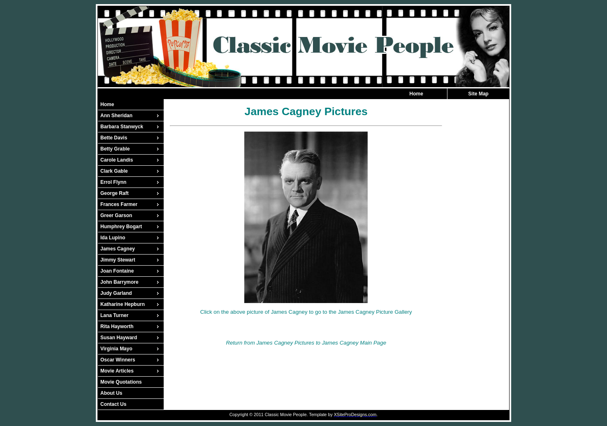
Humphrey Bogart (121, 226)
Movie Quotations (121, 382)
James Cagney (117, 249)
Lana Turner (114, 315)
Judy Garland (116, 293)
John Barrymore (119, 282)
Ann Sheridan (116, 115)
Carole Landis (116, 160)
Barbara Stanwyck (121, 127)
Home (416, 94)
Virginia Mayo (116, 349)
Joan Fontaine (117, 271)
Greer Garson (116, 215)
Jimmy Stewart (117, 260)
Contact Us (113, 404)
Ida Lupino (112, 238)
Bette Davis (113, 138)
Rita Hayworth (117, 326)
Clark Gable (114, 171)
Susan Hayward (118, 337)
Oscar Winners (117, 360)
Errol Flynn (113, 182)
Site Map (478, 94)
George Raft (114, 193)
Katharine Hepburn (122, 304)
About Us (111, 393)
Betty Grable (115, 149)
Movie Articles (117, 371)
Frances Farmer (118, 204)
